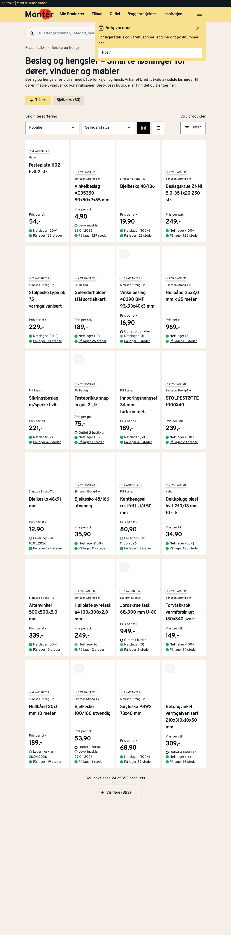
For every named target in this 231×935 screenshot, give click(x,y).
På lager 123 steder (47, 236)
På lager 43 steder (138, 442)
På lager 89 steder (138, 762)
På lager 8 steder (137, 341)
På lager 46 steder (47, 442)
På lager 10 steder (46, 650)
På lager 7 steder (91, 442)
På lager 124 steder (47, 548)
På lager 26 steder (92, 341)
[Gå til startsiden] (39, 14)
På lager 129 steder (93, 236)
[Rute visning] (143, 128)
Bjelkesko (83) (68, 100)
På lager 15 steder (183, 341)
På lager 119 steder (47, 341)
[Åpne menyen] (199, 14)
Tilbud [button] (97, 14)
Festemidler (35, 47)
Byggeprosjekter (141, 14)
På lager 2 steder (91, 650)
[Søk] (30, 33)
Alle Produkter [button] (71, 14)
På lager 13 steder (137, 548)
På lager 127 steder (138, 236)
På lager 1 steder (91, 762)
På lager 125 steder (184, 236)
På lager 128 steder (184, 548)
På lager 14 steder (183, 650)
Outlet (115, 14)
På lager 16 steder (183, 762)
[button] (52, 128)
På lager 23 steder (184, 442)
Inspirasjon (172, 14)
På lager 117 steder (93, 548)
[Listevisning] (158, 128)
